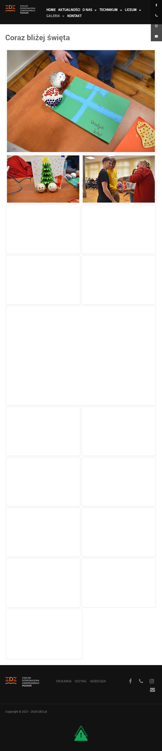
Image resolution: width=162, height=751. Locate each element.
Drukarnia (64, 681)
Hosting (80, 681)
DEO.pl (42, 712)
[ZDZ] (20, 9)
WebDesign (98, 681)
